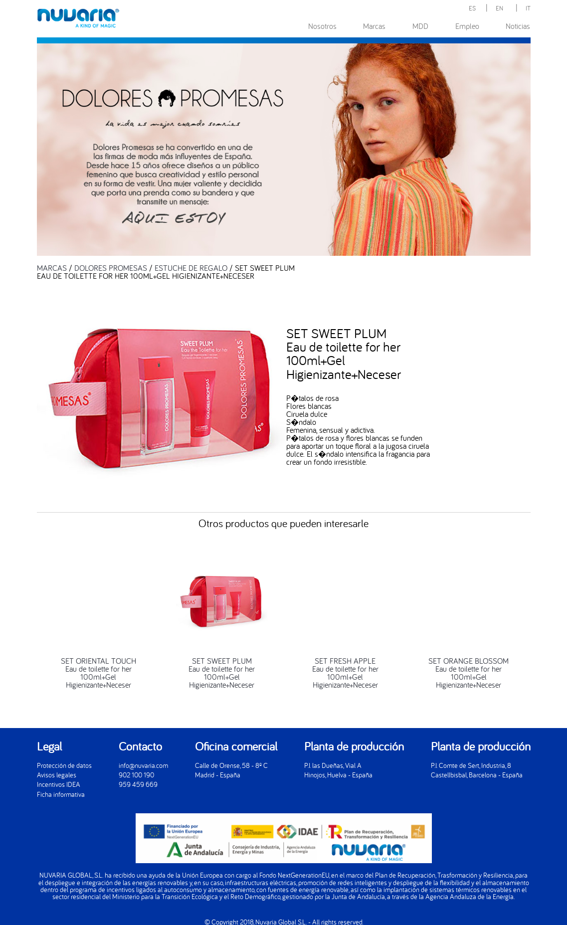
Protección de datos (64, 765)
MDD (420, 26)
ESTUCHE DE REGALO (191, 268)
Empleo (467, 26)
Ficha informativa (61, 794)
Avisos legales (56, 774)
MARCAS (52, 268)
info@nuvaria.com (143, 765)
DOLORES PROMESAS (110, 268)
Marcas (374, 26)
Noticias (518, 26)
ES (472, 8)
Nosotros (322, 26)
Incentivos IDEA (58, 784)
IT (528, 8)
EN (499, 8)
